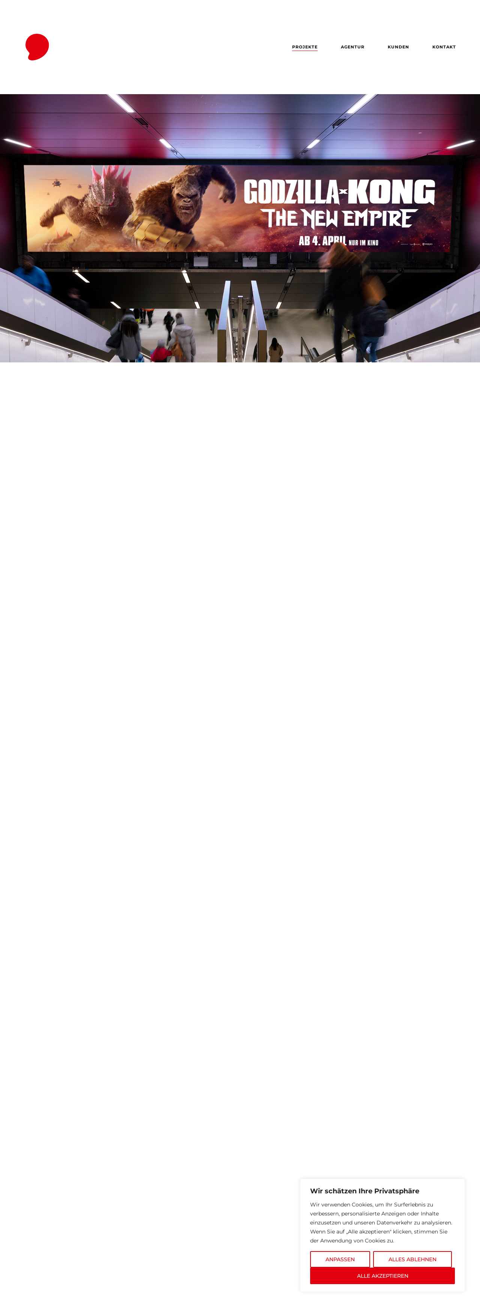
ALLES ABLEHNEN (412, 1259)
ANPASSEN (340, 1259)
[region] (382, 1235)
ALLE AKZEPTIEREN (382, 1275)
